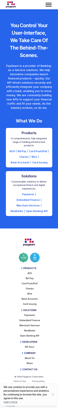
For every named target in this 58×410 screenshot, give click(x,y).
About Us (29, 358)
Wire (34, 156)
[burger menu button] (48, 4)
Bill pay (30, 278)
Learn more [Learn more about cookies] (10, 401)
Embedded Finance (28, 199)
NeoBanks (17, 211)
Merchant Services (28, 205)
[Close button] (53, 394)
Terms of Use (19, 381)
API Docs (29, 347)
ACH (12, 151)
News (30, 363)
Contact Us (29, 369)
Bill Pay (22, 151)
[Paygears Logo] (11, 4)
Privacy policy (38, 381)
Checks (24, 156)
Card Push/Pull (38, 151)
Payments (28, 194)
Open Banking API (37, 211)
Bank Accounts (20, 162)
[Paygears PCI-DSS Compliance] (23, 258)
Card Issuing (39, 162)
